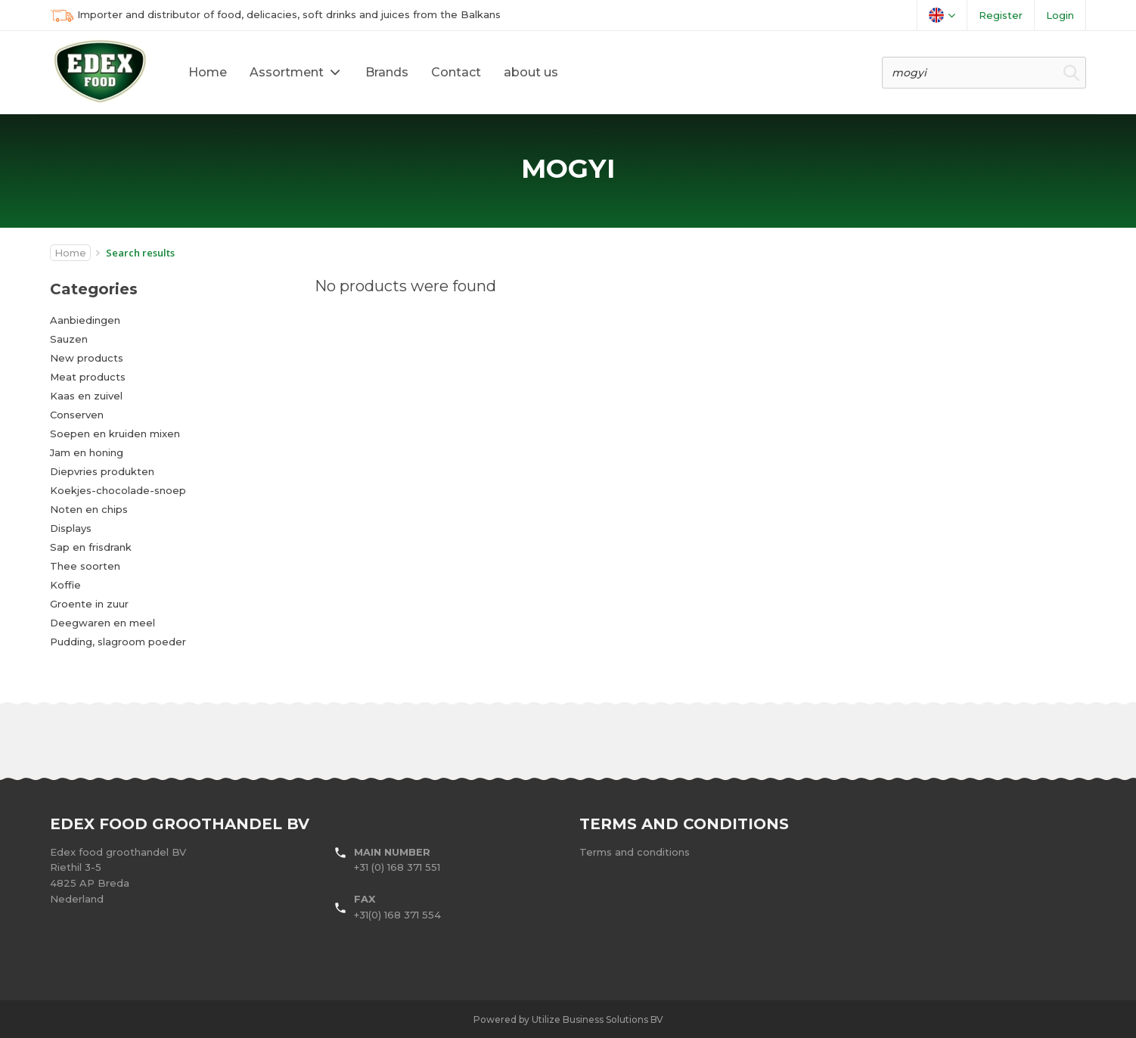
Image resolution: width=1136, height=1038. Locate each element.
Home (207, 72)
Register (1001, 15)
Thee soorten (85, 566)
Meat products (88, 377)
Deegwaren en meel (102, 623)
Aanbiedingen (85, 320)
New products (86, 358)
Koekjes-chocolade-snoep (118, 490)
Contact (456, 72)
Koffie (65, 585)
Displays (71, 528)
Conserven (77, 415)
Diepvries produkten (102, 471)
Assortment (287, 72)
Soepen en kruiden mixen (115, 433)
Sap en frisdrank (91, 547)
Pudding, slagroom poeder (118, 642)
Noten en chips (89, 509)
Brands (386, 72)
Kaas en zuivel (86, 396)
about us (531, 72)
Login (1060, 15)
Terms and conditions (634, 852)
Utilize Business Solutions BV (597, 1019)
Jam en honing (86, 452)
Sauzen (69, 339)
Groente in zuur (89, 604)
